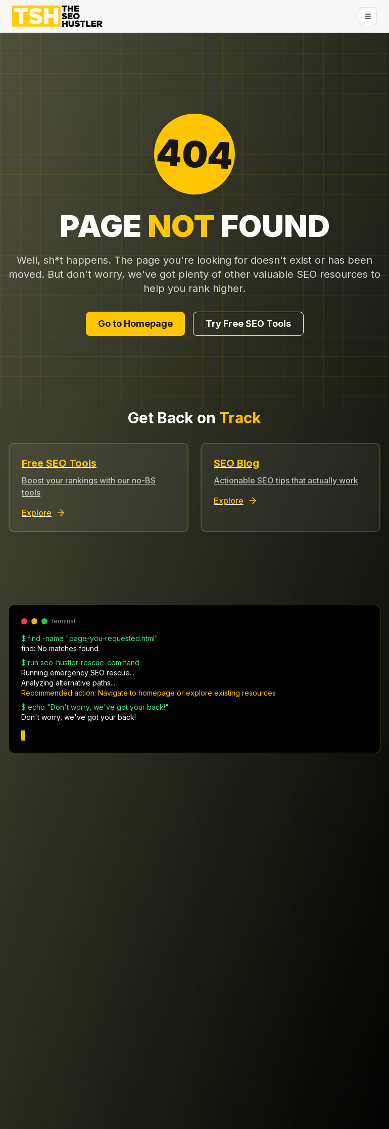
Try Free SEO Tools (248, 323)
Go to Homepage (135, 323)
